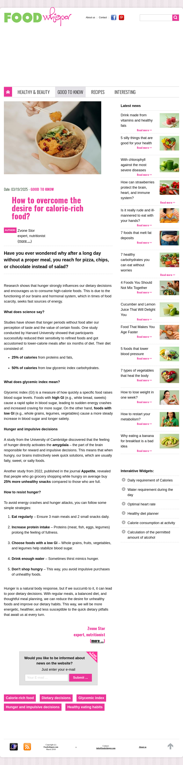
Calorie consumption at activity (151, 523)
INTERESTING (124, 92)
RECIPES (98, 92)
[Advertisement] (93, 55)
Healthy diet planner (143, 514)
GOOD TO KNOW (70, 92)
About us (90, 17)
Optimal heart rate (142, 504)
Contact (103, 17)
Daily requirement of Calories (150, 480)
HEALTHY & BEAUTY (34, 92)
